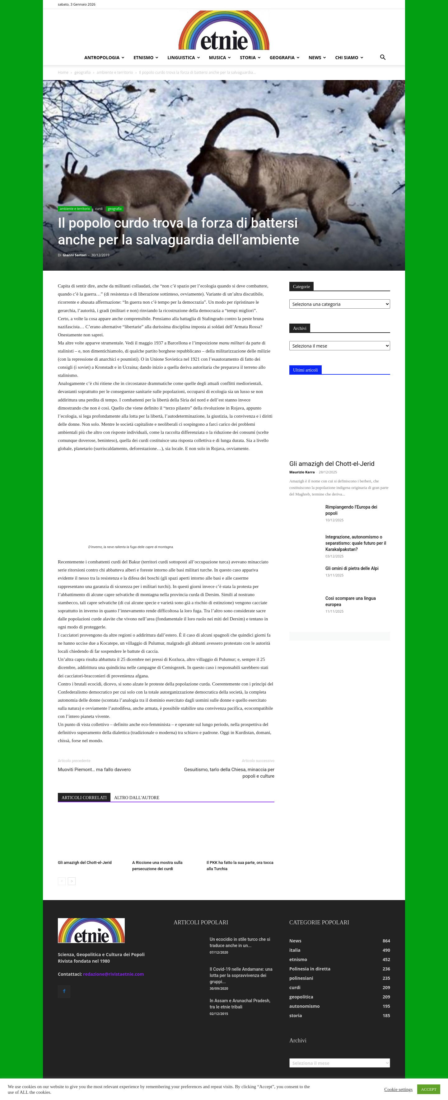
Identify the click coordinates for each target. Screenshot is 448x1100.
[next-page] (72, 881)
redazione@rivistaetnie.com (113, 974)
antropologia (104, 57)
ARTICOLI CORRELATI (84, 797)
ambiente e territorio (115, 72)
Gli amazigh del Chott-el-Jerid (85, 862)
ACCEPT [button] (428, 1089)
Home (63, 72)
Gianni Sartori (74, 255)
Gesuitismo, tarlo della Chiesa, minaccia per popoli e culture (229, 773)
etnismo (145, 57)
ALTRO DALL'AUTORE (136, 797)
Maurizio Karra (302, 472)
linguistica (183, 57)
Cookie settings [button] (398, 1089)
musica (220, 57)
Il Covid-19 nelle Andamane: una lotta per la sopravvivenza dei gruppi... (241, 975)
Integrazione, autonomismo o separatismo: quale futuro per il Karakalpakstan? (355, 543)
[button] (382, 58)
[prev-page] (62, 881)
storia (250, 57)
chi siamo (349, 57)
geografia (285, 57)
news (317, 57)
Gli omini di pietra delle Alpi (352, 568)
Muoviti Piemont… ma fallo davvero (94, 769)
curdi (99, 208)
